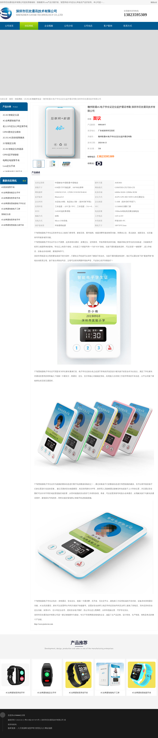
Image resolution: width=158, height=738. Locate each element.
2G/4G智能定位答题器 (13, 149)
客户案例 (108, 26)
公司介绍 (68, 26)
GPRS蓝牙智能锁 (11, 155)
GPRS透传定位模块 (12, 132)
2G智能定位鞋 (9, 143)
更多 (24, 181)
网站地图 (48, 728)
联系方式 (128, 26)
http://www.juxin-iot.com (43, 624)
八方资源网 (22, 728)
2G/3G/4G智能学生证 (32, 99)
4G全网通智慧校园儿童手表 (12, 225)
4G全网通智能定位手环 (10, 193)
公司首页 (9, 26)
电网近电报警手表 (11, 160)
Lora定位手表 (9, 166)
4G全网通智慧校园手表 (141, 693)
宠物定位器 (6, 214)
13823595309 (105, 156)
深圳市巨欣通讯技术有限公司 (52, 720)
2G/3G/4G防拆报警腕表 (13, 138)
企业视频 (49, 26)
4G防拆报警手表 (8, 187)
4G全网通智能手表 (11, 121)
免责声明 (31, 728)
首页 (11, 99)
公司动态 (88, 26)
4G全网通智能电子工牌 (10, 209)
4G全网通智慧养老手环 (10, 220)
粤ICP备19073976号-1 (33, 720)
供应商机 (29, 26)
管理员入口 (39, 728)
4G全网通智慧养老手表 (10, 198)
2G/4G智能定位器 (11, 115)
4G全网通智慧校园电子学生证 (13, 203)
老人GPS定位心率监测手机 (15, 126)
